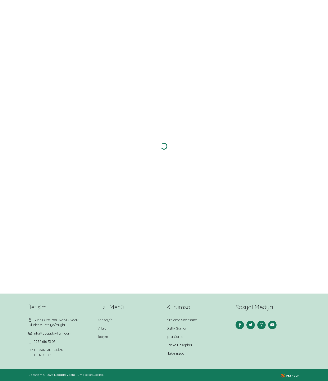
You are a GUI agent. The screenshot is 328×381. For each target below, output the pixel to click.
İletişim (248, 12)
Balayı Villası (41, 79)
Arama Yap (56, 147)
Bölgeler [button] (196, 12)
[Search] (281, 12)
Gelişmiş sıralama (282, 39)
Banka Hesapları (179, 345)
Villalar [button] (171, 12)
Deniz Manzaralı (41, 83)
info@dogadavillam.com (52, 333)
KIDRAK (37, 112)
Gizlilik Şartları (177, 328)
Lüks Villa (41, 88)
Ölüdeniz (37, 108)
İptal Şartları (176, 337)
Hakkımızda (175, 353)
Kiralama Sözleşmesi (182, 320)
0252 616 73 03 (44, 342)
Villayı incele (128, 148)
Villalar (102, 328)
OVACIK (37, 116)
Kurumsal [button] (223, 12)
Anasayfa (150, 12)
